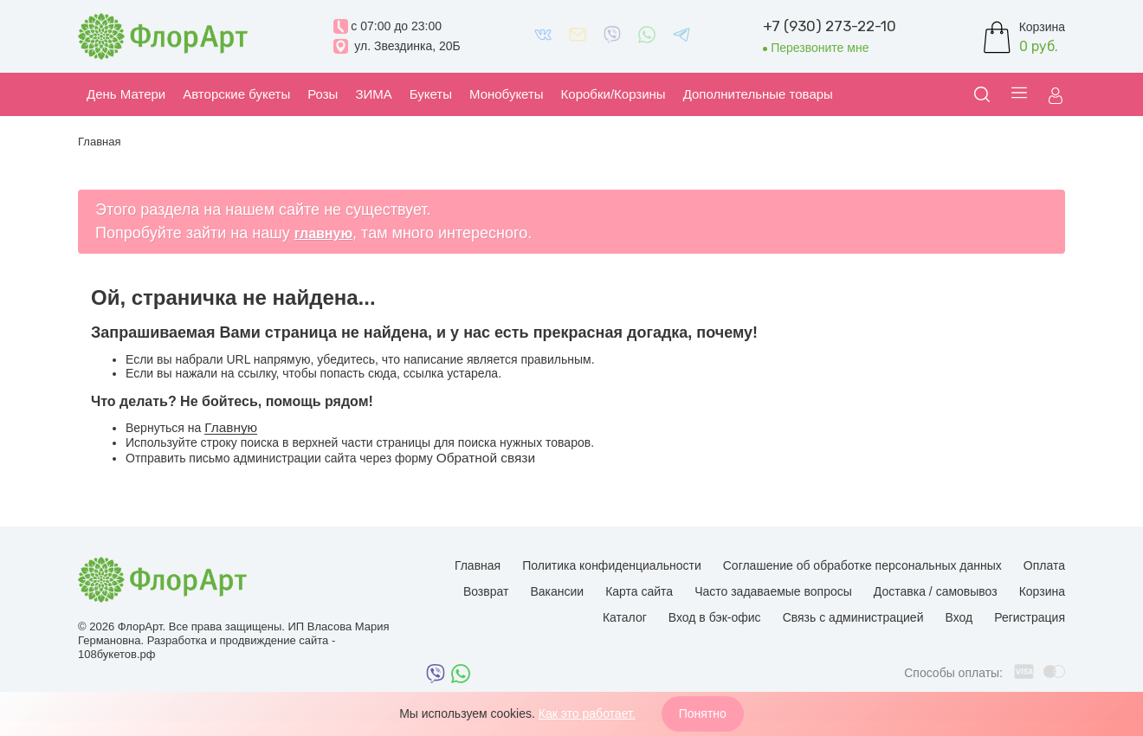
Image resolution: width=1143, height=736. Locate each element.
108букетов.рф (116, 654)
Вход (958, 617)
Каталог (625, 617)
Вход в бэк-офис (714, 617)
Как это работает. (587, 713)
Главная (477, 565)
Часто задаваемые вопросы (773, 591)
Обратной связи (485, 457)
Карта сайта (639, 591)
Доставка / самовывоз (936, 591)
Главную (230, 427)
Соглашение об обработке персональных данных (862, 565)
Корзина (1042, 591)
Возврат (486, 591)
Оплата (1044, 565)
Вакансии (557, 591)
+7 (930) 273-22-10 (829, 26)
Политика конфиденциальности (611, 565)
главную (323, 233)
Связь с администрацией (853, 617)
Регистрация (1029, 617)
